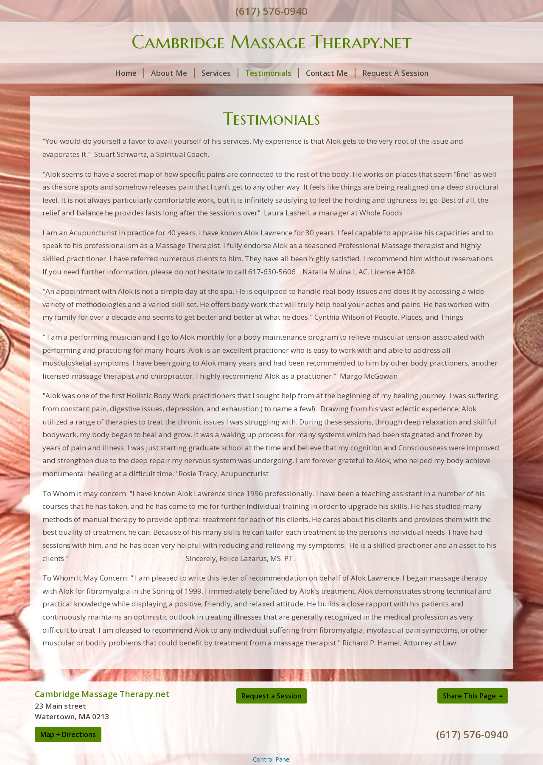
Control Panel (272, 759)
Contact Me (330, 73)
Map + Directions (68, 734)
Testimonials (272, 73)
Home (129, 73)
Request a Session (271, 696)
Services (220, 73)
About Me (173, 73)
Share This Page (470, 696)
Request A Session (395, 73)
